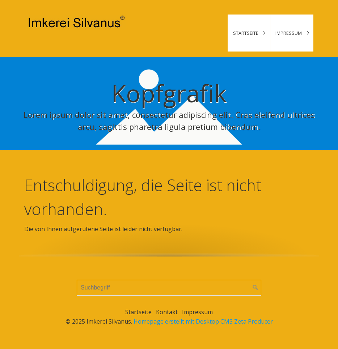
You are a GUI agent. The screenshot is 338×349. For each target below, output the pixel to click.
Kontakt (167, 312)
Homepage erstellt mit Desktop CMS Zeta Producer (203, 321)
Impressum (288, 33)
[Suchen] (255, 288)
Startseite (245, 33)
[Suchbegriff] (169, 288)
